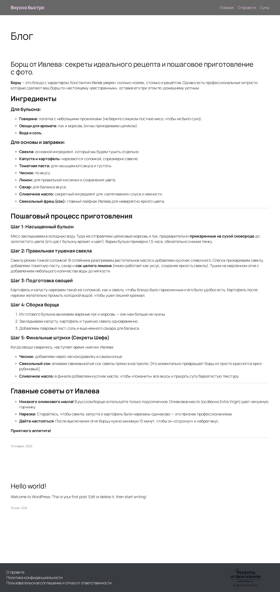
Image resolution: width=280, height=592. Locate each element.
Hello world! (29, 486)
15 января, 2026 (21, 446)
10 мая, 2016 (19, 508)
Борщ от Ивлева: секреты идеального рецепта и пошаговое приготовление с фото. (132, 68)
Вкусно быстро (27, 7)
